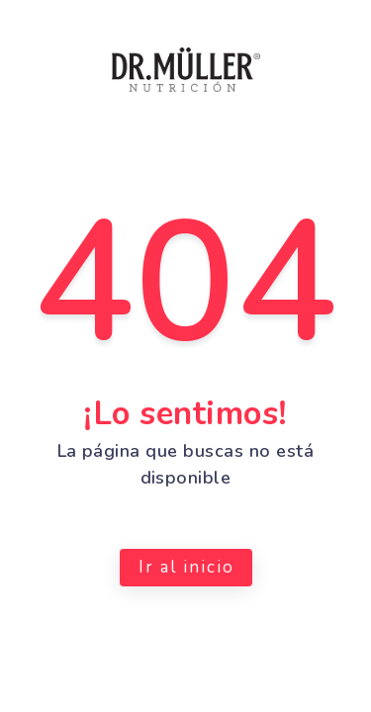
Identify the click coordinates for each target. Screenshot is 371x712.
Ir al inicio (185, 567)
